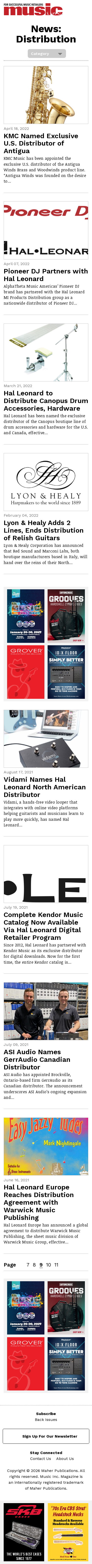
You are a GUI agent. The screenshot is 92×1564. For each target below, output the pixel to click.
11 (56, 1265)
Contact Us (40, 1458)
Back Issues (46, 1419)
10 (48, 1265)
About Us (65, 1458)
